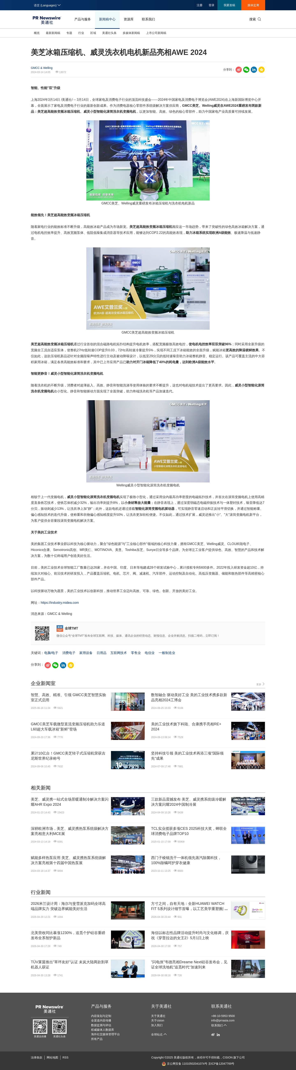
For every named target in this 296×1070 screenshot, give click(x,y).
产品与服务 (82, 19)
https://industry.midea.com (60, 602)
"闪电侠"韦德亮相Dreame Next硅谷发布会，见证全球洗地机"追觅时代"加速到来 (189, 964)
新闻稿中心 (107, 19)
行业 (81, 33)
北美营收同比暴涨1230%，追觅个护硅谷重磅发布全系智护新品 (68, 935)
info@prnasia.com (223, 1020)
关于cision (157, 1020)
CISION (227, 1057)
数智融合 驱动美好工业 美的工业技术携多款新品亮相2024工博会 (189, 697)
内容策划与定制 (101, 1016)
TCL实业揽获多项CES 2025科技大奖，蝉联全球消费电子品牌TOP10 (189, 831)
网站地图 (52, 1057)
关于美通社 (161, 1006)
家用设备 (85, 653)
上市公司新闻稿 (156, 33)
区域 (93, 33)
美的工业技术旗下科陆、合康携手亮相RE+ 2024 (186, 726)
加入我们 (157, 1025)
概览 (37, 33)
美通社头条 (109, 33)
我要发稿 (229, 5)
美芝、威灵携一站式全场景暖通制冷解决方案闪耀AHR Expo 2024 (70, 802)
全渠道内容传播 (101, 1020)
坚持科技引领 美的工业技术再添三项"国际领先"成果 (187, 755)
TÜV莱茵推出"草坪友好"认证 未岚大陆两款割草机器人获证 (70, 964)
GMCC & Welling (42, 68)
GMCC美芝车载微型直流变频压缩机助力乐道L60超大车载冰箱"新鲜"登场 (68, 726)
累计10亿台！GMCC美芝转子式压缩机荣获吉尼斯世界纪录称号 (68, 755)
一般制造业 (167, 653)
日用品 (101, 653)
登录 (211, 5)
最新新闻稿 (53, 33)
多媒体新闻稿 (131, 33)
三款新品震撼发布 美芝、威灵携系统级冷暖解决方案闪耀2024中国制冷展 (188, 802)
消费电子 (68, 653)
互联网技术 (118, 653)
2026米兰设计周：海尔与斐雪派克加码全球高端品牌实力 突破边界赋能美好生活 (68, 906)
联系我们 (148, 19)
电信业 (150, 653)
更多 (260, 684)
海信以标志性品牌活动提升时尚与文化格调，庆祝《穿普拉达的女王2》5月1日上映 (190, 935)
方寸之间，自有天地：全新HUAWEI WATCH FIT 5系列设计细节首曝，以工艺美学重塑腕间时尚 (188, 906)
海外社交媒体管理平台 (105, 1034)
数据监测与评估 (101, 1025)
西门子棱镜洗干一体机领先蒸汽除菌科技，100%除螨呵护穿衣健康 (186, 860)
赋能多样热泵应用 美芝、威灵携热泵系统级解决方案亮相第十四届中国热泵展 (68, 860)
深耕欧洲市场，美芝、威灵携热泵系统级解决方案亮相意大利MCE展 (70, 831)
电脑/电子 (51, 653)
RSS (65, 1057)
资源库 (129, 19)
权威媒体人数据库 (102, 1029)
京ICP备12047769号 (221, 1063)
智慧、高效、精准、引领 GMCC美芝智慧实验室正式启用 (68, 697)
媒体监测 (253, 5)
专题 (69, 33)
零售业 (136, 653)
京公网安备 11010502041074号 (184, 1063)
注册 (199, 5)
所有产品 (97, 1039)
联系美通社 (221, 1006)
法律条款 (36, 1057)
